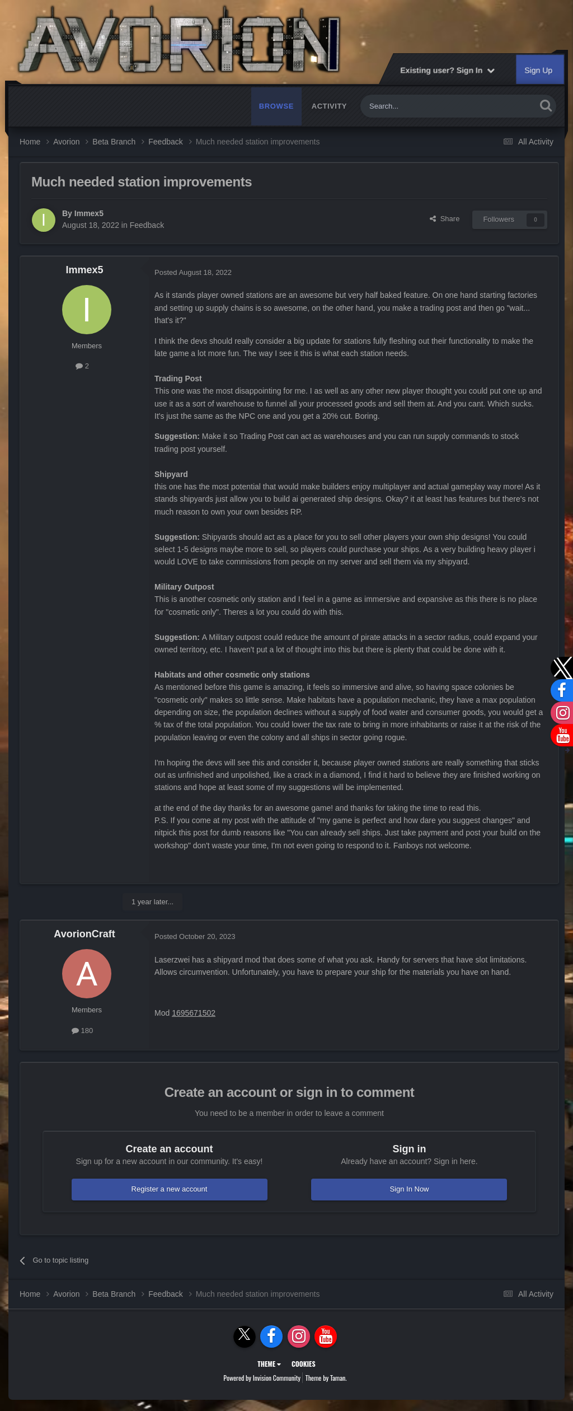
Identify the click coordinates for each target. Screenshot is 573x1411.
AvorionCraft (84, 934)
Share (444, 218)
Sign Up (539, 70)
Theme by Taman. (326, 1377)
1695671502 (193, 1012)
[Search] (421, 106)
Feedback (147, 225)
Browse (276, 106)
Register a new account (169, 1189)
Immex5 (89, 213)
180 (82, 1030)
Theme (269, 1363)
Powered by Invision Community (261, 1377)
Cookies (304, 1363)
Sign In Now (409, 1189)
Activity (329, 106)
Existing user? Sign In (447, 70)
